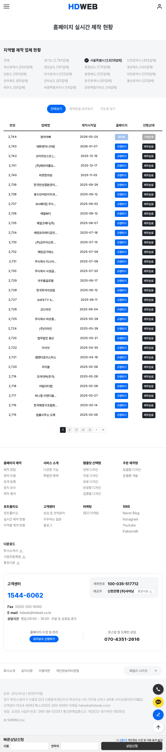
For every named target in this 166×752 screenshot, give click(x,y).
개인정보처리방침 (67, 671)
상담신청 (132, 746)
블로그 (47, 525)
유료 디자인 (90, 482)
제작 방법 (10, 470)
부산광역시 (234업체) (18, 67)
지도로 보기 (107, 109)
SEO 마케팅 (91, 513)
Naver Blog (131, 513)
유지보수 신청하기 (44, 639)
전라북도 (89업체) (16, 81)
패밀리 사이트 (144, 671)
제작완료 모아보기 (81, 109)
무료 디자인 (90, 476)
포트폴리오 (11, 513)
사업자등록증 (15, 557)
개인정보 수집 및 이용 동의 (138, 740)
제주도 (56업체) (14, 87)
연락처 (55, 746)
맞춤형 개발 (130, 476)
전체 (6, 60)
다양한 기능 (51, 470)
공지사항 (27, 671)
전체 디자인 (90, 470)
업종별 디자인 (92, 494)
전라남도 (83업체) (56, 81)
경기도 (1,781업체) (56, 60)
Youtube (129, 525)
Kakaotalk (130, 531)
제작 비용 (10, 476)
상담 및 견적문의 (54, 513)
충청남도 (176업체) (97, 67)
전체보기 (56, 109)
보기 (160, 740)
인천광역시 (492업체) (141, 60)
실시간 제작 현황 (14, 519)
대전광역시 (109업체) (141, 74)
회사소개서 (13, 551)
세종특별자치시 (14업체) (60, 87)
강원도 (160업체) (15, 74)
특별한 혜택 (51, 476)
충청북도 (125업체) (97, 74)
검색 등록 (10, 482)
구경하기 (121, 146)
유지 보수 (10, 488)
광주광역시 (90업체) (98, 81)
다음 (96, 430)
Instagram (130, 519)
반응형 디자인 (92, 488)
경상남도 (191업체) (56, 67)
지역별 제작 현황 (14, 525)
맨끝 (103, 430)
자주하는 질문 (52, 519)
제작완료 (149, 146)
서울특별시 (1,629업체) (106, 60)
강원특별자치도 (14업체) (100, 87)
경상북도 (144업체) (140, 67)
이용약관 (44, 671)
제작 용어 (10, 494)
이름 (6, 746)
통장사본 (145, 591)
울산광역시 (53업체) (140, 81)
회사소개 (9, 671)
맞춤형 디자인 (132, 470)
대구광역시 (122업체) (58, 74)
